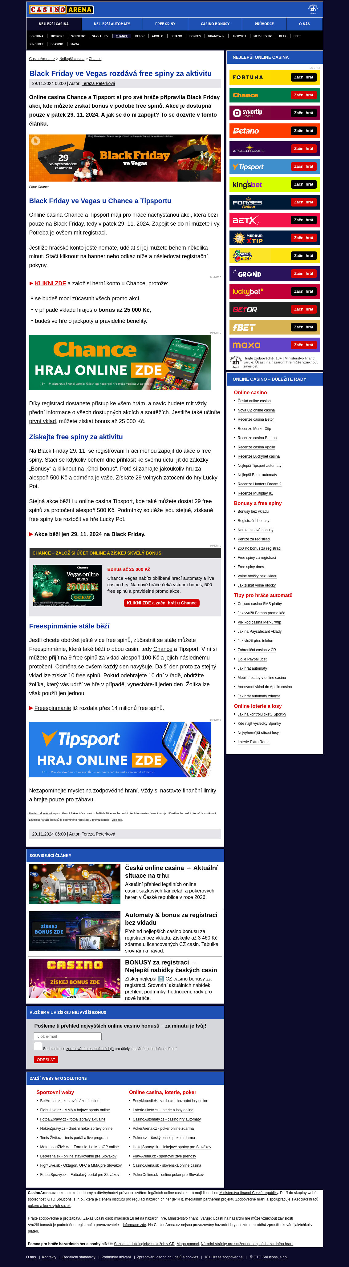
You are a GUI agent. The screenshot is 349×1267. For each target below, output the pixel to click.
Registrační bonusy (254, 521)
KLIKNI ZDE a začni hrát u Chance (162, 602)
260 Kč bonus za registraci (259, 548)
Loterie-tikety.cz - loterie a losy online (163, 1110)
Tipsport (57, 36)
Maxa (75, 44)
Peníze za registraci (254, 539)
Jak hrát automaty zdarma (259, 696)
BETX (282, 36)
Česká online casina (254, 401)
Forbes (195, 36)
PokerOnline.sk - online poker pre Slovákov (168, 1175)
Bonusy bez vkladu (253, 511)
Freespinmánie (52, 708)
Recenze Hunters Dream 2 (260, 484)
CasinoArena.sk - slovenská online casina (167, 1165)
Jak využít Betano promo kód (262, 613)
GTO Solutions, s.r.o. (271, 1257)
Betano (176, 36)
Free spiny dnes (251, 567)
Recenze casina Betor (256, 419)
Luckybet (239, 36)
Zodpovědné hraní (250, 1199)
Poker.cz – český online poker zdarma (164, 1138)
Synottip (78, 36)
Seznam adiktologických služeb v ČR (144, 1244)
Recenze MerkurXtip (254, 429)
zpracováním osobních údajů (90, 1049)
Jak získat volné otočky (257, 585)
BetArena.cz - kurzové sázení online (69, 1101)
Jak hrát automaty (252, 668)
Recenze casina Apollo (256, 447)
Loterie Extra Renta (254, 742)
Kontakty (49, 1257)
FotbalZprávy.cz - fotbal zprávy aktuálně (73, 1119)
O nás (31, 1257)
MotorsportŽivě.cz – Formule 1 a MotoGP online (79, 1147)
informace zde (134, 1225)
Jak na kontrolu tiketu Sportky (262, 714)
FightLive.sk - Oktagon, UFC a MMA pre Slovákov (81, 1165)
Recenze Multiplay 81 (255, 493)
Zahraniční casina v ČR (257, 650)
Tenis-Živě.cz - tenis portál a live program (74, 1138)
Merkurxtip (263, 36)
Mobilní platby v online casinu (262, 678)
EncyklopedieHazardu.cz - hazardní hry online (170, 1101)
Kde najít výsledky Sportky (259, 723)
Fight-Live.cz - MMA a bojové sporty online (75, 1110)
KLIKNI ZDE (50, 283)
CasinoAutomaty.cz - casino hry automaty (167, 1119)
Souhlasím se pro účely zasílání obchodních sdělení (110, 1049)
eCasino (57, 44)
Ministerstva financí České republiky (248, 1193)
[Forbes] (295, 202)
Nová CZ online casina (256, 410)
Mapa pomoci (188, 1244)
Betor (139, 36)
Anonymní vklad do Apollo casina (265, 687)
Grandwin (216, 36)
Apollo (157, 36)
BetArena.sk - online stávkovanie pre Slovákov (78, 1156)
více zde (117, 819)
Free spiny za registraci (257, 557)
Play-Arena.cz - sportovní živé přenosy (164, 1156)
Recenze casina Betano (257, 438)
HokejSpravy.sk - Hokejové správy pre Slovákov (172, 1147)
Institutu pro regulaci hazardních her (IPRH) (147, 1199)
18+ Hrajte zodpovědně (223, 1257)
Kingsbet (36, 44)
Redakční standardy (79, 1257)
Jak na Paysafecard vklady (260, 631)
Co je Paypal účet (252, 659)
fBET (297, 36)
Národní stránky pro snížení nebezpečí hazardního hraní (247, 1244)
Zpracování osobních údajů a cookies (167, 1257)
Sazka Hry (100, 36)
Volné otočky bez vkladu (258, 576)
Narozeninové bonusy (256, 530)
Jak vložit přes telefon (255, 641)
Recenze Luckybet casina (259, 456)
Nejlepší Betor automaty (257, 475)
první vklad (42, 421)
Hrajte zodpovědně (41, 813)
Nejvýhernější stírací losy (258, 733)
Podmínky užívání (116, 1257)
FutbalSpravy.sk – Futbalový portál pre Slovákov (80, 1175)
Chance (122, 36)
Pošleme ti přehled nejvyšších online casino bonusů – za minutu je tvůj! (120, 1025)
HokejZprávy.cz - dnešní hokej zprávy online (76, 1128)
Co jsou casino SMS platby (260, 604)
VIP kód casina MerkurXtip (259, 622)
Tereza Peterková (98, 83)
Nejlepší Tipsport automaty (260, 465)
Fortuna (36, 36)
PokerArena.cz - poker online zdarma (163, 1128)
